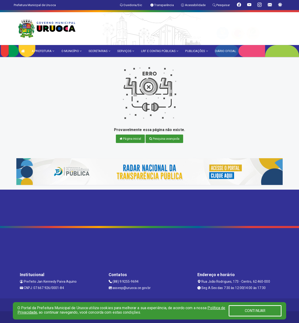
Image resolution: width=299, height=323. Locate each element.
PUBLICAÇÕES (196, 51)
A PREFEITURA (43, 51)
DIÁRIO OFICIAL (225, 51)
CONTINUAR (255, 310)
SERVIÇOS (125, 51)
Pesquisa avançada (164, 138)
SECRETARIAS (99, 51)
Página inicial (130, 138)
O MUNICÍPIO (71, 51)
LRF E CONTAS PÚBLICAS (159, 51)
